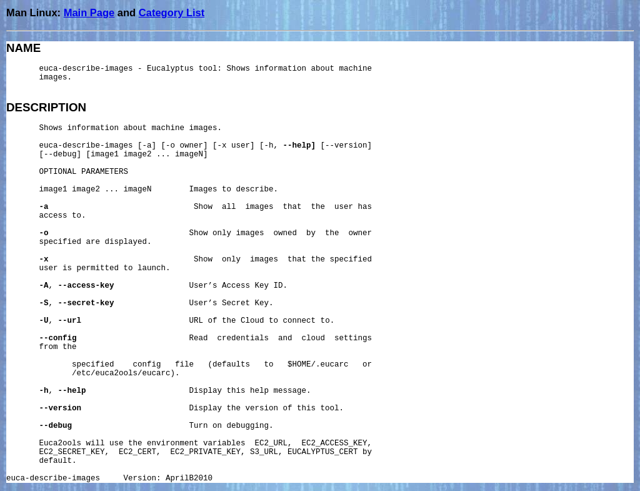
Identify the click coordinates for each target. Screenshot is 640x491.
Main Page (89, 12)
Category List (171, 12)
